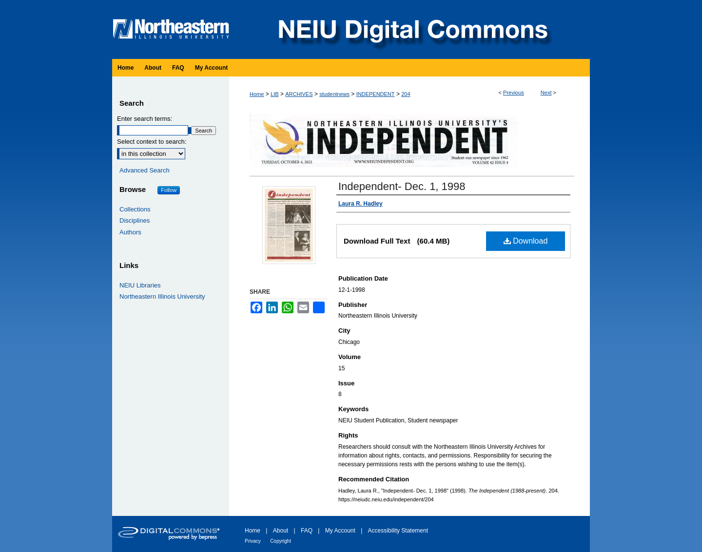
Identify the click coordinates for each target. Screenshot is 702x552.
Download (526, 241)
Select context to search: (151, 141)
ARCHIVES (298, 94)
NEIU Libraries (140, 285)
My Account (340, 530)
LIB (275, 94)
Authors (130, 232)
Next (546, 92)
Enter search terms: (144, 118)
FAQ (306, 530)
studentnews (334, 94)
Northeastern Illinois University (162, 296)
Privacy (253, 541)
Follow (168, 190)
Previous (513, 92)
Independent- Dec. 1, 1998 (402, 186)
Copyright (280, 541)
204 (405, 94)
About (280, 530)
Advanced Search (144, 170)
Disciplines (134, 220)
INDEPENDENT (375, 94)
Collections (135, 209)
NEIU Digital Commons (412, 29)
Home (257, 94)
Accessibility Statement (398, 530)
